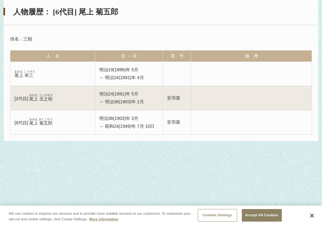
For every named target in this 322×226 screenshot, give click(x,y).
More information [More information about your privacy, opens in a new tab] (103, 219)
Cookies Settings (217, 215)
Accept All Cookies (261, 215)
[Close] (312, 216)
